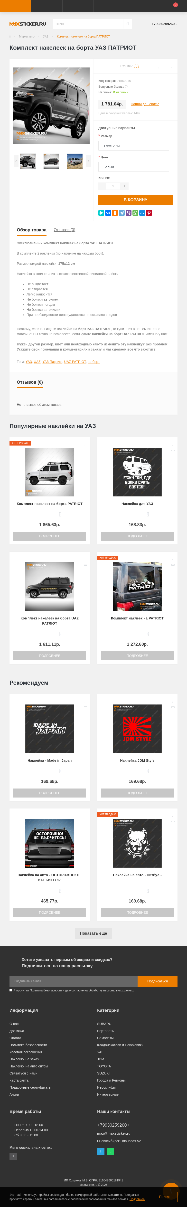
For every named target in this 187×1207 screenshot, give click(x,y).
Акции (14, 1093)
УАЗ (45, 36)
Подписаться (157, 980)
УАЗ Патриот (52, 361)
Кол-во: (104, 178)
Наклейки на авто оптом (28, 1065)
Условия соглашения (26, 1051)
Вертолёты (105, 1030)
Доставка (16, 1030)
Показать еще (93, 932)
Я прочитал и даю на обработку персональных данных (73, 989)
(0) (136, 66)
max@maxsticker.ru (114, 1132)
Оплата (15, 1037)
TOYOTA (104, 1065)
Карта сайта (18, 1079)
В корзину (135, 199)
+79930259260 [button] (113, 1124)
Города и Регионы (111, 1079)
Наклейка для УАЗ (137, 503)
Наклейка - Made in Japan (50, 759)
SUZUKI (103, 1072)
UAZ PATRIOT (75, 361)
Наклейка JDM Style (137, 759)
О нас (14, 1023)
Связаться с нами (23, 1072)
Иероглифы (106, 1086)
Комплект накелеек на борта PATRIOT (50, 503)
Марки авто (27, 36)
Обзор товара (32, 229)
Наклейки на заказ (24, 1058)
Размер (105, 136)
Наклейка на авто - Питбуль (137, 874)
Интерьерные (108, 1093)
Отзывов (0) (64, 229)
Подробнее (49, 535)
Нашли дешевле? (145, 104)
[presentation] (16, 161)
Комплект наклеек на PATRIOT (137, 617)
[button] (78, 6)
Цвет (103, 157)
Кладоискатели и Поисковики (120, 1044)
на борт (94, 361)
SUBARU (104, 1023)
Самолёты (105, 1037)
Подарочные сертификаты (30, 1086)
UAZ (37, 361)
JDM (100, 1058)
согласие (78, 989)
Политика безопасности (46, 989)
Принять (165, 1197)
